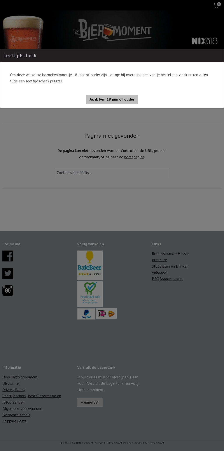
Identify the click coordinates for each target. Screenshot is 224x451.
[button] (112, 99)
